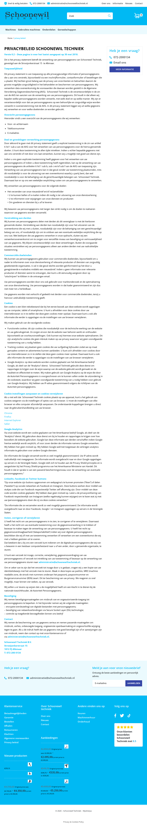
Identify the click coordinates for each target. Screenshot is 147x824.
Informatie (118, 3)
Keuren (81, 713)
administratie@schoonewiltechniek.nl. (60, 562)
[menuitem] (10, 29)
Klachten (9, 734)
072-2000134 (39, 3)
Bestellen (9, 721)
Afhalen (8, 725)
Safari (7, 423)
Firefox (7, 416)
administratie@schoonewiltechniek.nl (69, 3)
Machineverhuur (86, 717)
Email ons (120, 62)
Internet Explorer (12, 420)
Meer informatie (125, 69)
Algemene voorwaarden (16, 738)
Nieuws (128, 3)
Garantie (8, 717)
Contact (139, 3)
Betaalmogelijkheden (15, 713)
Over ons (106, 3)
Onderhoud (84, 721)
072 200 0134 (14, 652)
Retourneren (11, 729)
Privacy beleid (11, 742)
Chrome (8, 413)
